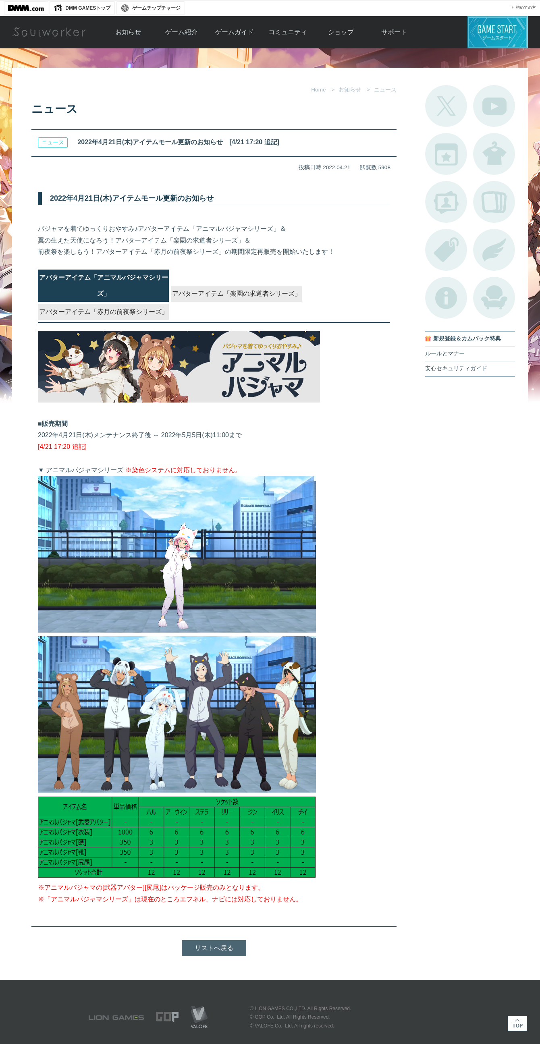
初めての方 (526, 7)
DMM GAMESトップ (87, 8)
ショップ (341, 32)
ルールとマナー (445, 354)
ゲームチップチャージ (156, 8)
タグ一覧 (446, 250)
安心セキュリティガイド (456, 368)
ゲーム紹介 (181, 32)
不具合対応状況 (446, 298)
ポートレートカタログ (446, 202)
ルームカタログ (494, 298)
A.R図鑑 (494, 202)
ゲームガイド (234, 32)
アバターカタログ (494, 154)
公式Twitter (446, 106)
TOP (517, 1023)
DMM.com (26, 8)
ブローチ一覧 (494, 250)
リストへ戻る (214, 947)
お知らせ (128, 32)
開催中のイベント (446, 154)
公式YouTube (494, 106)
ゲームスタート (497, 32)
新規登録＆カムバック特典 (467, 339)
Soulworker (49, 32)
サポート (394, 32)
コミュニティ (287, 32)
